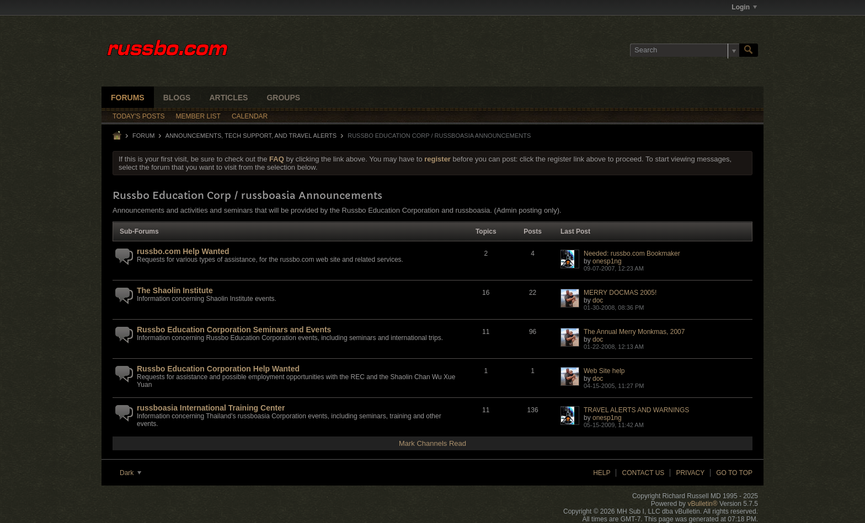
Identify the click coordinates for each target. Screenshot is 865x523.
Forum (143, 135)
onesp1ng (607, 261)
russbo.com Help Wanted (183, 251)
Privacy (690, 473)
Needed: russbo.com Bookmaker (632, 253)
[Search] (684, 50)
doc (597, 300)
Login (744, 7)
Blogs (177, 97)
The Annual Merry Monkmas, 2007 (634, 332)
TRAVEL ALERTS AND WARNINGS (636, 410)
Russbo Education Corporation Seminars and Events (234, 329)
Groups (283, 97)
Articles (228, 97)
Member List (198, 116)
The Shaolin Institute (175, 290)
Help (601, 473)
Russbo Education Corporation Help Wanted (218, 368)
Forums (128, 97)
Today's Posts (139, 116)
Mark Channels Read (432, 443)
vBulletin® (702, 504)
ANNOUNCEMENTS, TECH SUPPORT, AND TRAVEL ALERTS (251, 135)
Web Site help (604, 371)
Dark (130, 473)
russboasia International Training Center (211, 407)
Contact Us (643, 473)
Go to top (734, 473)
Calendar (250, 116)
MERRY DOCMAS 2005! (620, 292)
